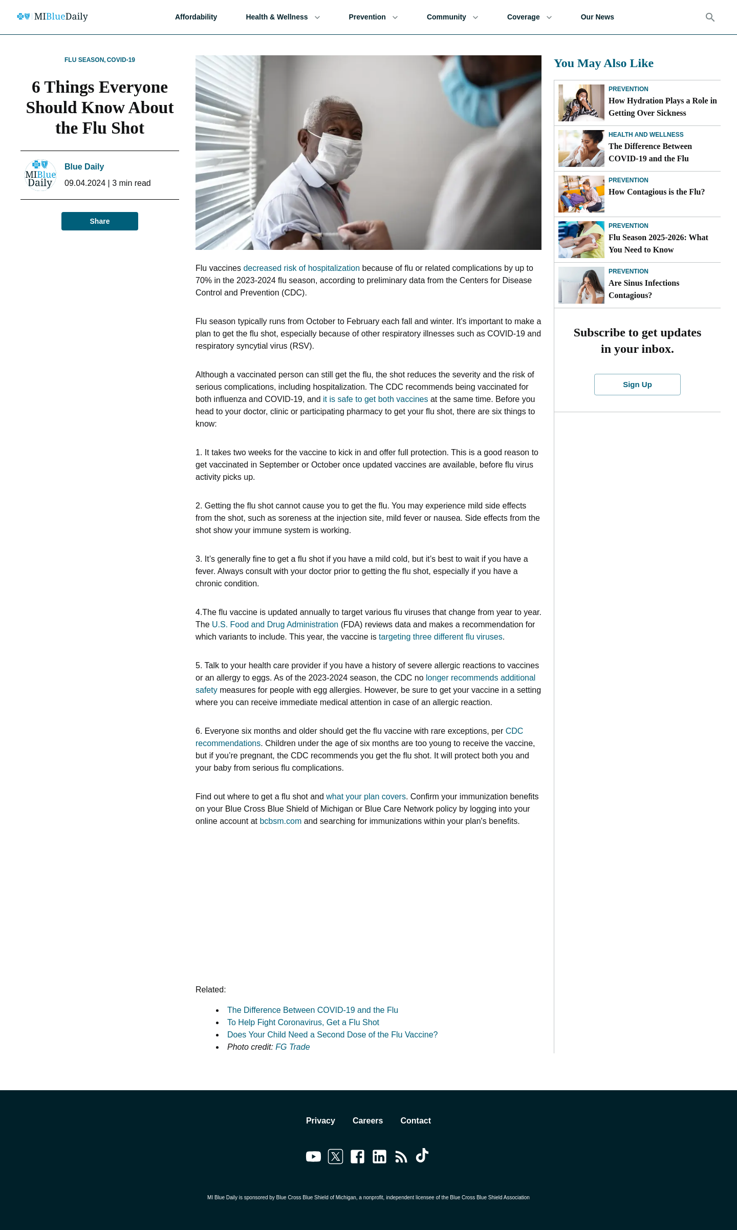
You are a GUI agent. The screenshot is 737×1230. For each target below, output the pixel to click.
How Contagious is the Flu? (657, 191)
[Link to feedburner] (401, 1158)
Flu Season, (85, 59)
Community (453, 17)
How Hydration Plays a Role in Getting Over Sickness (663, 106)
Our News (597, 17)
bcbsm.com (280, 821)
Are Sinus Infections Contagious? (644, 289)
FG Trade (292, 1047)
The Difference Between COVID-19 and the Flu (312, 1010)
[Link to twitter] (335, 1158)
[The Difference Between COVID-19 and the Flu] (581, 148)
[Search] (710, 17)
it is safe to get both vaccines (375, 399)
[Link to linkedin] (379, 1158)
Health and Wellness (646, 134)
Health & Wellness (283, 17)
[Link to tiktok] (423, 1158)
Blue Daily (84, 166)
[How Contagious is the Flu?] (581, 194)
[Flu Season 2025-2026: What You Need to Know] (581, 239)
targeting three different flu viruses (441, 636)
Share (99, 221)
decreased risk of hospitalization (301, 268)
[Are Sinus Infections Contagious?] (581, 285)
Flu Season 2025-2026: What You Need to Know (658, 243)
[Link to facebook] (357, 1158)
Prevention (373, 17)
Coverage (529, 17)
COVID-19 (121, 59)
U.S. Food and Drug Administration (275, 624)
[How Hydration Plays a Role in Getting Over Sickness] (581, 102)
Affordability (196, 17)
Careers (368, 1120)
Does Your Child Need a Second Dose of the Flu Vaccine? (332, 1034)
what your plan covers (366, 796)
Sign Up (638, 384)
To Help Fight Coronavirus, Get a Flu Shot (303, 1022)
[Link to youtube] (313, 1158)
